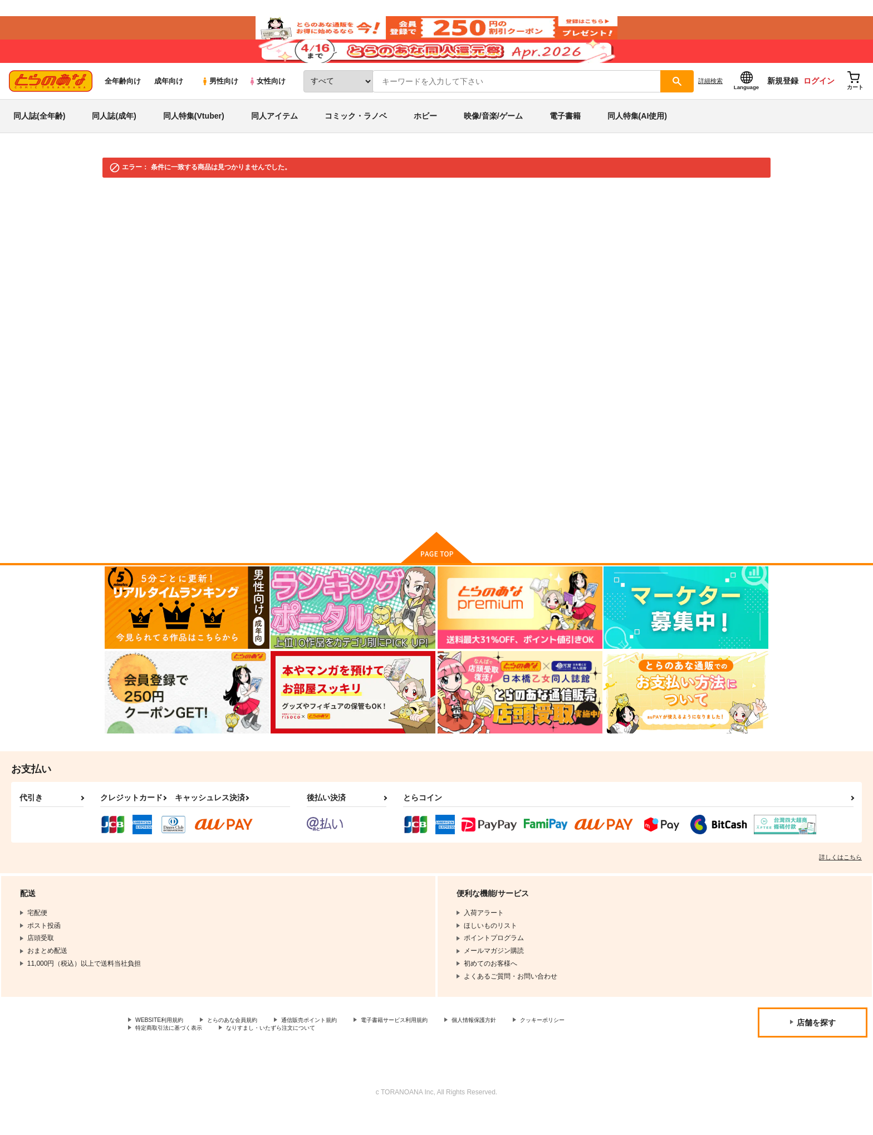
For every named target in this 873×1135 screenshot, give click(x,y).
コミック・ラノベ (356, 135)
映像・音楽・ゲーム (190, 213)
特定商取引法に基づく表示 (253, 1050)
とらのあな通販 (125, 213)
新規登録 (782, 100)
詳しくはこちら (840, 876)
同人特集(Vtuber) (193, 135)
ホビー (425, 135)
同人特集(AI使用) (637, 135)
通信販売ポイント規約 (333, 1040)
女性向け (267, 101)
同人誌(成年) (114, 135)
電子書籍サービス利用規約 (431, 1040)
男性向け (219, 101)
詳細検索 (710, 100)
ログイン (819, 100)
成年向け (168, 101)
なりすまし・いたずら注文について (370, 1050)
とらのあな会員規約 (246, 1040)
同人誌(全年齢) (39, 135)
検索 (452, 411)
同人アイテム (274, 135)
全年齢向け (123, 101)
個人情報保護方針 (521, 1040)
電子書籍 (565, 135)
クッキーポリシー (162, 1050)
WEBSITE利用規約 (163, 1040)
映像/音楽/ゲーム (493, 135)
